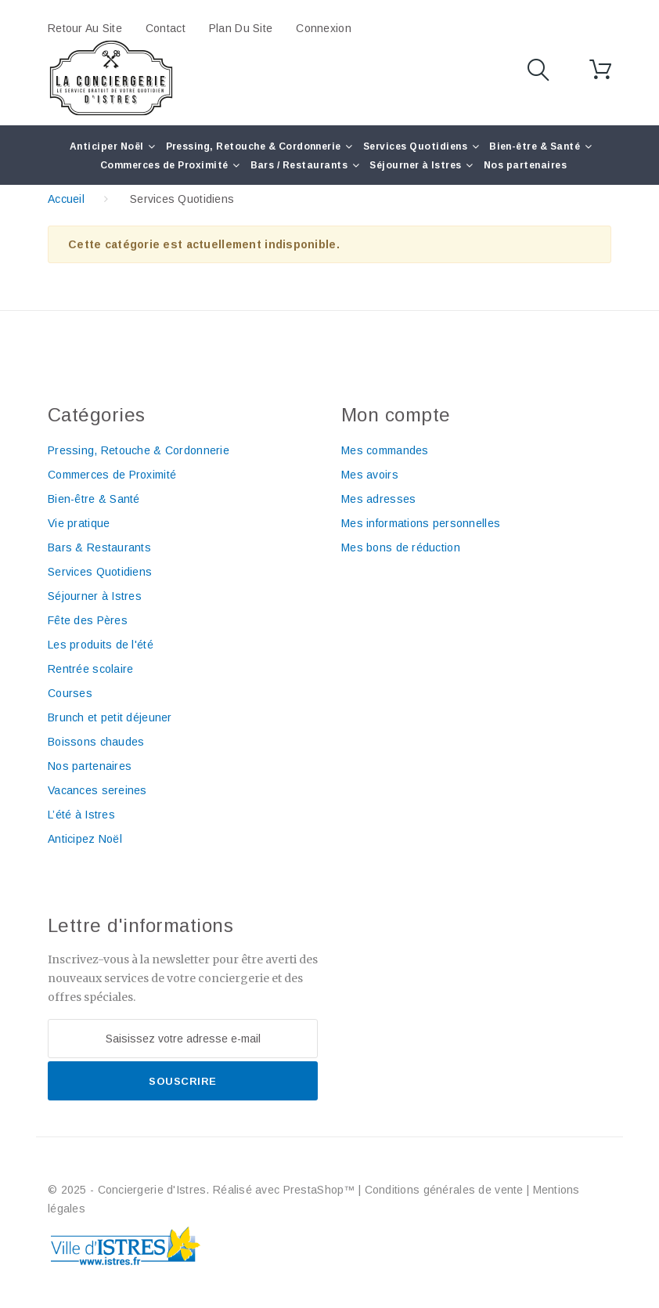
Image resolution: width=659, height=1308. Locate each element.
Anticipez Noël (85, 839)
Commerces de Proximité (164, 165)
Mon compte (396, 414)
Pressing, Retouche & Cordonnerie (253, 146)
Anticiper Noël (107, 146)
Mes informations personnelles (420, 523)
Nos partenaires (525, 165)
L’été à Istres (81, 814)
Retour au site (85, 28)
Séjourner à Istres (415, 165)
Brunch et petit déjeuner (110, 717)
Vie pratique (79, 523)
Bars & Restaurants (99, 547)
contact (165, 28)
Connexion (323, 28)
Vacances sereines (97, 790)
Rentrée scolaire (90, 669)
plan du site (240, 28)
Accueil (66, 199)
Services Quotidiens (415, 146)
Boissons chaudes (96, 741)
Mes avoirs (369, 474)
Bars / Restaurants (299, 165)
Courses (70, 693)
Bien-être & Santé (534, 146)
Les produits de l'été (100, 644)
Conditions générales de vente (444, 1189)
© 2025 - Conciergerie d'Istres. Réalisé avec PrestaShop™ (203, 1189)
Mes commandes (385, 450)
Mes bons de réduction (400, 547)
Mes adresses (378, 499)
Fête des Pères (88, 620)
